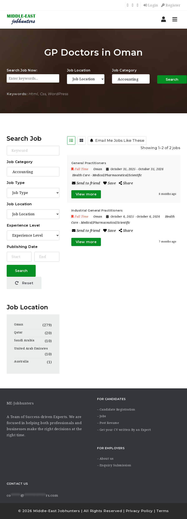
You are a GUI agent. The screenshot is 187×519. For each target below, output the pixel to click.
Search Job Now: (22, 70)
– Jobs (101, 416)
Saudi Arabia (24, 340)
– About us (105, 458)
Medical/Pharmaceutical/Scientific (117, 175)
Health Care (81, 175)
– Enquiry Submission (114, 465)
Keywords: (17, 94)
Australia (21, 361)
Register (170, 5)
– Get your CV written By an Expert (124, 429)
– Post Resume (108, 423)
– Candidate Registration (116, 409)
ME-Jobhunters (20, 403)
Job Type (16, 183)
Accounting (131, 79)
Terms (162, 511)
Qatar (18, 332)
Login (150, 5)
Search (172, 79)
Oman (18, 324)
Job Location (78, 70)
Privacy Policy (139, 511)
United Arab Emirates (31, 348)
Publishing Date (22, 247)
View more (86, 194)
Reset (24, 283)
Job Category (124, 70)
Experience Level (23, 225)
